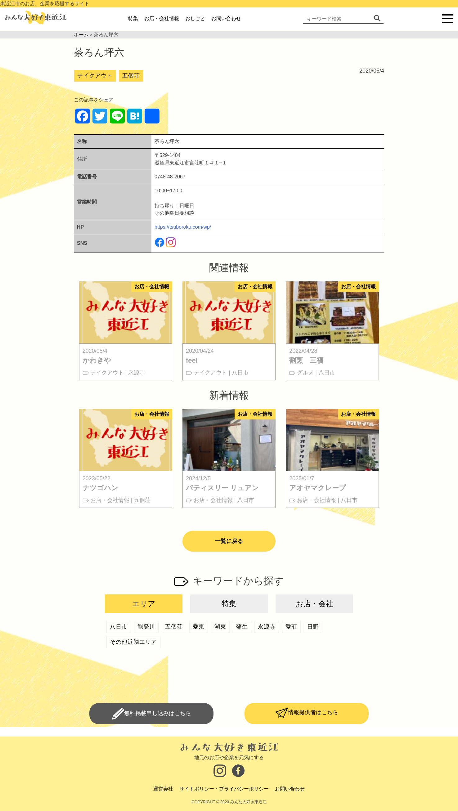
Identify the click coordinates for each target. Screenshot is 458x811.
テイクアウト (95, 76)
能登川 (146, 627)
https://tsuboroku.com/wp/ (183, 227)
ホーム (81, 34)
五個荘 (131, 76)
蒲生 (242, 627)
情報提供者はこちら (313, 712)
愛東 (198, 627)
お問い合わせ (226, 18)
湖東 (220, 627)
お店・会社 (314, 603)
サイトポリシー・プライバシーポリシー (224, 788)
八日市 (119, 627)
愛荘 (291, 627)
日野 (313, 627)
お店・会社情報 (161, 18)
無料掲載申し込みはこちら (157, 713)
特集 (133, 18)
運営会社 (163, 788)
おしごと (195, 18)
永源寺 (267, 627)
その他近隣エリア (133, 642)
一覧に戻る (229, 541)
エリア (143, 603)
